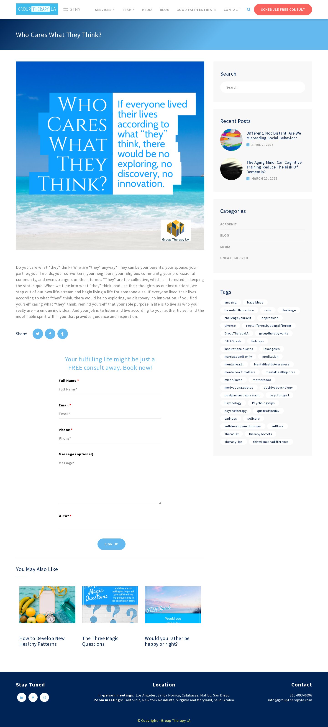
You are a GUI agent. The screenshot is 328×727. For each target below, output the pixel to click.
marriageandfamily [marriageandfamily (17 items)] (238, 357)
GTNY (71, 9)
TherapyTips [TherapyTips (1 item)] (234, 442)
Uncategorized (234, 258)
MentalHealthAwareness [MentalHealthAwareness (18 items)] (272, 364)
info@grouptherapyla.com (290, 700)
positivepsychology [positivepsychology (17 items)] (278, 387)
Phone (66, 429)
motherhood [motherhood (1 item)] (262, 380)
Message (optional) (76, 454)
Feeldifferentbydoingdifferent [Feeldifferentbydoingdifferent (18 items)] (268, 326)
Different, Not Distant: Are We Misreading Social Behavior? (273, 135)
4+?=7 (65, 516)
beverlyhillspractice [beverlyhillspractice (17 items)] (239, 310)
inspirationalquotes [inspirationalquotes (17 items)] (239, 349)
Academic (228, 224)
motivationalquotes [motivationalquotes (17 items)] (239, 387)
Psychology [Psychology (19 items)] (233, 403)
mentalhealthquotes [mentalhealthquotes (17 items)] (280, 372)
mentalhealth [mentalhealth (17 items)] (234, 364)
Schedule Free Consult (283, 9)
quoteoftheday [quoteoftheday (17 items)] (268, 411)
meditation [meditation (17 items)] (270, 357)
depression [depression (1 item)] (269, 318)
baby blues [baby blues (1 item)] (255, 302)
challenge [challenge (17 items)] (289, 310)
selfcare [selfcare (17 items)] (253, 418)
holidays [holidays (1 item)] (257, 341)
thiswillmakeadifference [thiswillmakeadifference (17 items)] (271, 442)
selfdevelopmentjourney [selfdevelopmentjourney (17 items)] (243, 426)
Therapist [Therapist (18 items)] (232, 434)
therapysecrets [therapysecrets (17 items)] (260, 434)
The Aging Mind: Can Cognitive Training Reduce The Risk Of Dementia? (274, 167)
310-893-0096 (301, 695)
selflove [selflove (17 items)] (278, 426)
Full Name (69, 380)
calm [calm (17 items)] (267, 310)
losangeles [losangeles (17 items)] (272, 349)
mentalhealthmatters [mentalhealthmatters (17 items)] (240, 372)
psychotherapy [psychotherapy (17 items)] (236, 411)
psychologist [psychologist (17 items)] (279, 395)
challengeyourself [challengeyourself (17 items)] (238, 318)
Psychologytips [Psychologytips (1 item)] (263, 403)
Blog (224, 235)
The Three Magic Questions (100, 641)
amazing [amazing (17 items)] (231, 302)
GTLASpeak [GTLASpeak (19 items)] (233, 341)
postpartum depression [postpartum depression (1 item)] (242, 395)
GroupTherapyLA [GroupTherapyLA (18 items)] (237, 333)
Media (225, 247)
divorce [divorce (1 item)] (230, 326)
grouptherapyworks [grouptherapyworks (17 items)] (274, 333)
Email (65, 405)
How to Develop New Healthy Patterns (42, 641)
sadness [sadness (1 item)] (231, 418)
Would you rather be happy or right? (167, 641)
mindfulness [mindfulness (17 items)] (234, 380)
